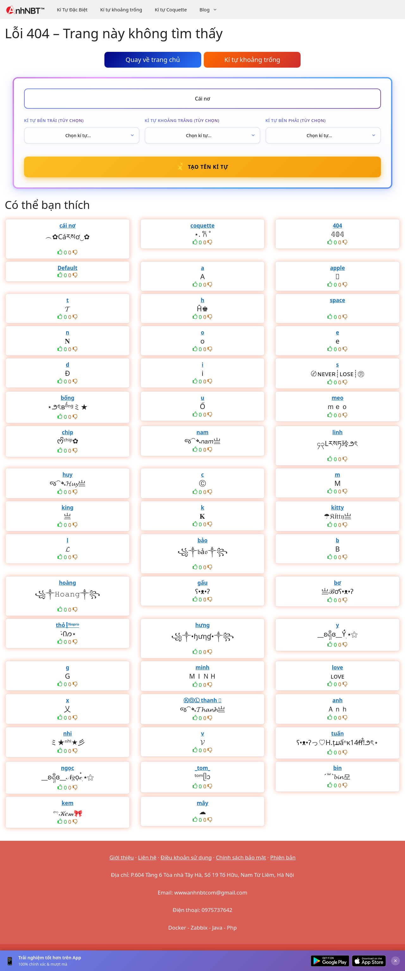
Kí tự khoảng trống (121, 9)
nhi (67, 733)
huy (67, 474)
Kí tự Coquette (171, 9)
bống (67, 397)
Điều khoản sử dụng (186, 857)
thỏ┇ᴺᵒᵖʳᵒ (67, 625)
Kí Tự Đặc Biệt (72, 9)
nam (202, 432)
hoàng (67, 582)
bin (337, 768)
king (67, 507)
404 (337, 225)
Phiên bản (283, 857)
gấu (202, 582)
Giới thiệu (121, 857)
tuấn (337, 733)
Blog (211, 9)
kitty (337, 507)
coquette (202, 225)
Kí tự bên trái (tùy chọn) (54, 120)
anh (337, 700)
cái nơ (67, 225)
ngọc (67, 768)
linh (338, 432)
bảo (202, 540)
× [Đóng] (395, 960)
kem (67, 803)
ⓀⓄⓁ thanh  (203, 700)
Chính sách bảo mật (241, 857)
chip (67, 432)
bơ (337, 582)
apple (337, 268)
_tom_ (202, 768)
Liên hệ (147, 857)
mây (202, 803)
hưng (202, 625)
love (337, 667)
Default (68, 268)
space (337, 300)
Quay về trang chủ (153, 59)
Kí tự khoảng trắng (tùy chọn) (182, 120)
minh (202, 667)
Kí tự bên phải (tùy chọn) (295, 120)
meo (337, 397)
